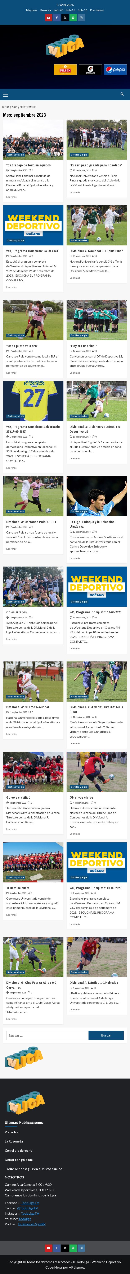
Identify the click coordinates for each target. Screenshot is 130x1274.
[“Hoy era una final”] (97, 320)
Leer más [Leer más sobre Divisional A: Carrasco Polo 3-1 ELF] (11, 548)
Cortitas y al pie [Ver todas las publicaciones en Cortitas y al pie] (16, 154)
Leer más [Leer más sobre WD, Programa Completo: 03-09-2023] (75, 924)
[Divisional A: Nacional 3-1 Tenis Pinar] (97, 225)
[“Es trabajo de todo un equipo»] (33, 140)
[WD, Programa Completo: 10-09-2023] (97, 587)
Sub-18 (70, 10)
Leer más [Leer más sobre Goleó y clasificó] (11, 829)
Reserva (45, 10)
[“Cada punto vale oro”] (33, 320)
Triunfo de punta (18, 888)
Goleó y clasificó (18, 797)
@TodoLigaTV (27, 1208)
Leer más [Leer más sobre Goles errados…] (11, 639)
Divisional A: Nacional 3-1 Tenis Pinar (96, 251)
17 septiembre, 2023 (18, 351)
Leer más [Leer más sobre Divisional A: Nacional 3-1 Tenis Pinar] (75, 277)
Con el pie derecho (18, 1150)
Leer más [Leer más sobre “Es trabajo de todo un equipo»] (11, 196)
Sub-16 (82, 10)
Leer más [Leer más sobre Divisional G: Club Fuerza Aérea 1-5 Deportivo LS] (75, 458)
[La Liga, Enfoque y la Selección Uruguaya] (97, 496)
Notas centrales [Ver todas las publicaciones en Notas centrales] (79, 240)
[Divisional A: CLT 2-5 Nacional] (33, 681)
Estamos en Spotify (32, 1224)
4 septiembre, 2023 (18, 802)
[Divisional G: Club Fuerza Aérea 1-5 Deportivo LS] (97, 401)
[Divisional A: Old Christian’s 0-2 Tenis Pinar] (97, 681)
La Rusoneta (14, 1141)
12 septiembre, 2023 (82, 531)
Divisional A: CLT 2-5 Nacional (27, 707)
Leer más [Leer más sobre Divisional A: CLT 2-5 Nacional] (11, 733)
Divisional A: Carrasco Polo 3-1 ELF (31, 522)
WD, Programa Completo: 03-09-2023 (95, 888)
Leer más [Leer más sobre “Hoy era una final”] (75, 372)
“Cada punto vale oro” (22, 345)
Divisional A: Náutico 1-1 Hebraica (94, 982)
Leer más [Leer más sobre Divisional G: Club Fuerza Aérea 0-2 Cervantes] (11, 1018)
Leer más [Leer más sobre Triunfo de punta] (11, 914)
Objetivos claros (81, 797)
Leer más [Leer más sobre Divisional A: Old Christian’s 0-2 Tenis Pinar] (75, 743)
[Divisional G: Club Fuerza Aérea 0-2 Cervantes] (33, 957)
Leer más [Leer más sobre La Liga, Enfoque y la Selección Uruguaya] (75, 558)
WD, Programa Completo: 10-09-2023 (95, 612)
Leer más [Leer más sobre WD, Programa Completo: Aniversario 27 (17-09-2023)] (11, 467)
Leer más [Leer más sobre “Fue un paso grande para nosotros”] (75, 192)
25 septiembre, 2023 (82, 170)
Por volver (12, 1132)
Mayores (31, 10)
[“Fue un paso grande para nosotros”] (97, 140)
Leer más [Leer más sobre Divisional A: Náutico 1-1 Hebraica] (75, 1009)
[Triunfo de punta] (33, 862)
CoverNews (54, 1267)
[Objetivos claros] (97, 772)
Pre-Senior (97, 10)
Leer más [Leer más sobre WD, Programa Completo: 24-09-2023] (11, 287)
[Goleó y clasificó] (33, 772)
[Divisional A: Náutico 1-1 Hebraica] (97, 957)
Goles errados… (17, 612)
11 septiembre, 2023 (18, 712)
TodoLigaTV (30, 1203)
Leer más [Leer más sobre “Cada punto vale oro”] (11, 372)
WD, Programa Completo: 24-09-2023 (32, 251)
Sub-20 (58, 10)
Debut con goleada (19, 1160)
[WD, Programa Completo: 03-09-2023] (97, 862)
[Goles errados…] (33, 587)
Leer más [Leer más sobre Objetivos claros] (75, 833)
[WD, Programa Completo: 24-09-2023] (33, 225)
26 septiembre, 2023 (18, 170)
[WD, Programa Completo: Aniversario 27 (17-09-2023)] (33, 401)
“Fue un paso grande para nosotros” (96, 165)
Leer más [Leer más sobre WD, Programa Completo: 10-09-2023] (75, 648)
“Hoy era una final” (83, 345)
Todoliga (24, 1219)
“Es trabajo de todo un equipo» (28, 165)
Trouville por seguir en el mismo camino (33, 1169)
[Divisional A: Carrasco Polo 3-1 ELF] (33, 496)
